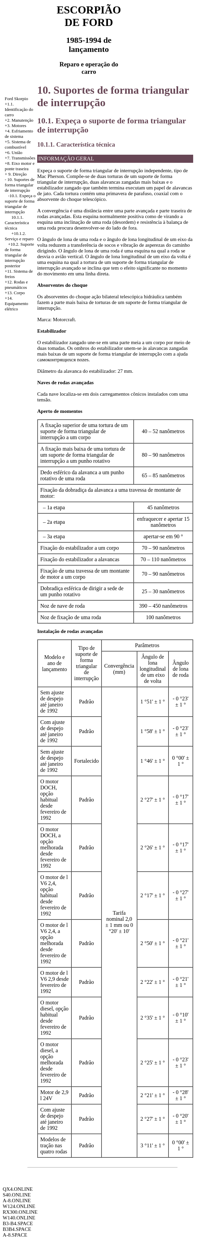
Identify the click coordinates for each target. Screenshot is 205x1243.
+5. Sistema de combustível (18, 144)
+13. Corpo (15, 292)
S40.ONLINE (17, 1194)
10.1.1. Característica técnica (17, 223)
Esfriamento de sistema (19, 133)
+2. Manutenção (19, 120)
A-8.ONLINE (17, 1200)
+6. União (13, 152)
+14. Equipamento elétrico (16, 303)
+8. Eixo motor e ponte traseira (20, 166)
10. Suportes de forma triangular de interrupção (20, 185)
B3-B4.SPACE (18, 1223)
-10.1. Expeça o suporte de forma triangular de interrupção (20, 203)
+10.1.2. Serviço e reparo (19, 236)
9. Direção (17, 174)
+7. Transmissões (20, 157)
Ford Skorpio (16, 98)
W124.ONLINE (19, 1206)
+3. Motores (15, 125)
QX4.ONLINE (18, 1189)
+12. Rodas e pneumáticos (16, 284)
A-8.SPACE (15, 1235)
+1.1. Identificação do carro (19, 109)
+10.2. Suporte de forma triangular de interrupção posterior (19, 255)
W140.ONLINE (19, 1217)
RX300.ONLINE (20, 1212)
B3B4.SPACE (17, 1229)
